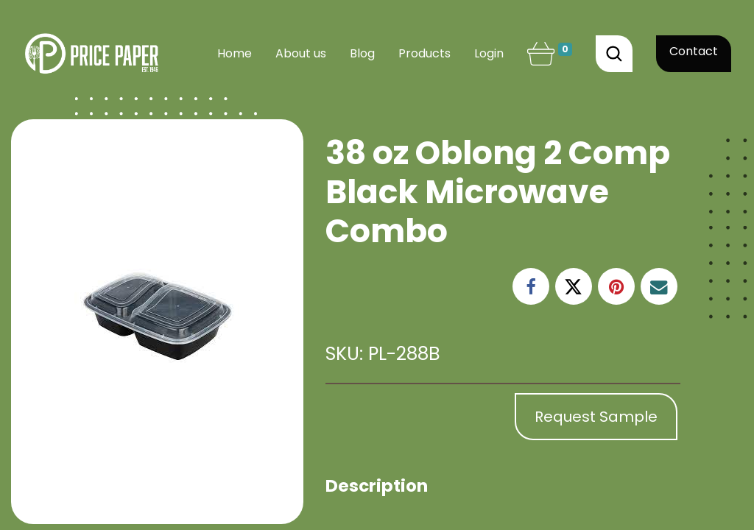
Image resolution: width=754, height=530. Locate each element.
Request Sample (596, 416)
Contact (693, 51)
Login (489, 53)
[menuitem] (234, 53)
